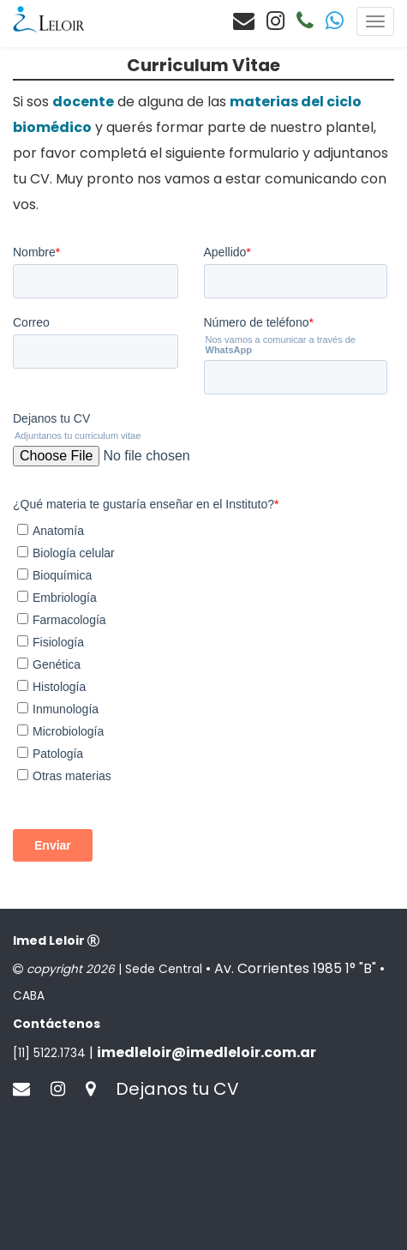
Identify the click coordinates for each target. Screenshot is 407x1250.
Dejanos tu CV (177, 1219)
